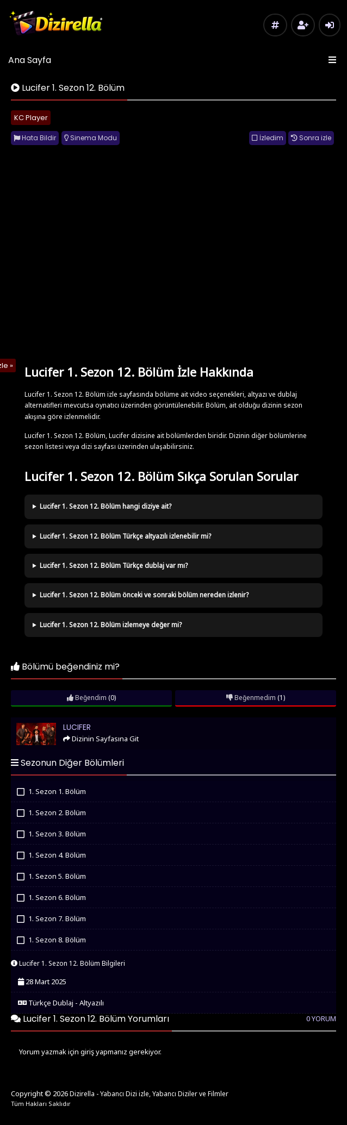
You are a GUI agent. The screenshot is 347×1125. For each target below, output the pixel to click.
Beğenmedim (251, 697)
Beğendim (87, 697)
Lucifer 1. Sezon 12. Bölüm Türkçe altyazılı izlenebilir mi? (125, 536)
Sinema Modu (90, 137)
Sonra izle (311, 137)
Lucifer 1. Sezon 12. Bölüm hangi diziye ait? (105, 506)
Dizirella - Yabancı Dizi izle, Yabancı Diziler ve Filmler (149, 1093)
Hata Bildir (35, 137)
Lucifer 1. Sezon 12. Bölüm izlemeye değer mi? (111, 624)
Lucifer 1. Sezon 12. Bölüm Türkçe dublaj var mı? (114, 565)
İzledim (267, 137)
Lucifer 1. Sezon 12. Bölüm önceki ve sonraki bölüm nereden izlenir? (144, 594)
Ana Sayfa (29, 60)
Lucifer (26, 722)
